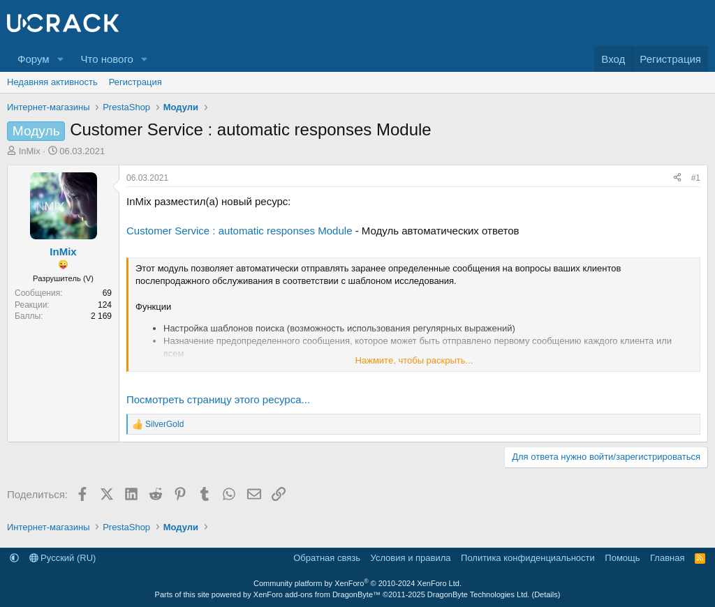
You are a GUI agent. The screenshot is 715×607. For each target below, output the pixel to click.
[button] (60, 59)
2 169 (101, 316)
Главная (667, 558)
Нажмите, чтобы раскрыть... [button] (414, 360)
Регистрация (135, 82)
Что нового (106, 59)
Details (546, 594)
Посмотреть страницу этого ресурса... (218, 399)
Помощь (622, 558)
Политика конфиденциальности (528, 558)
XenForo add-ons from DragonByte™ (317, 594)
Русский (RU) (62, 558)
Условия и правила (411, 558)
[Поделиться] (677, 178)
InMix (29, 151)
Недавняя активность (52, 82)
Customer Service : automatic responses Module (239, 231)
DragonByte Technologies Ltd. (478, 594)
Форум (33, 59)
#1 (695, 178)
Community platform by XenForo (357, 583)
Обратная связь (326, 558)
